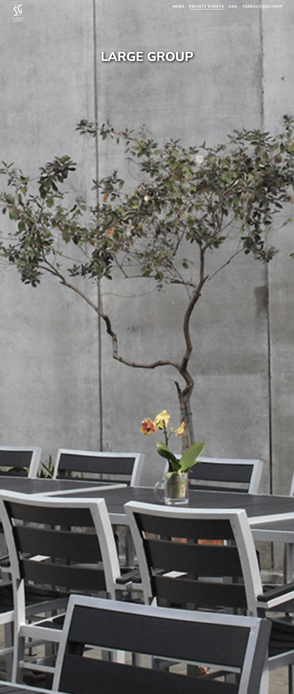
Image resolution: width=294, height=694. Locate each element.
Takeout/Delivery (262, 6)
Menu (178, 6)
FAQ (233, 6)
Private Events (206, 6)
